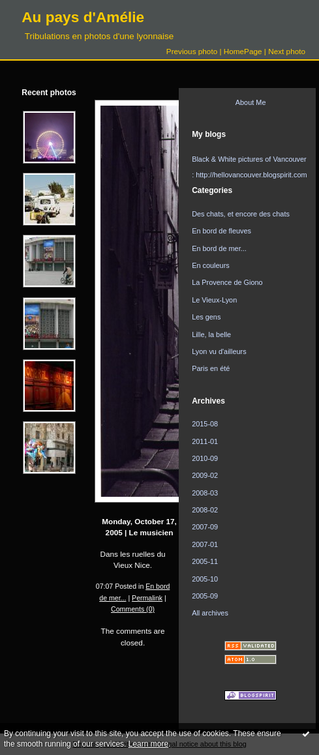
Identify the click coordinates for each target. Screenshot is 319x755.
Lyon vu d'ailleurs (219, 351)
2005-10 (205, 579)
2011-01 (205, 441)
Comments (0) (133, 609)
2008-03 (205, 493)
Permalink (147, 598)
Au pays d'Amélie (83, 16)
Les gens (206, 317)
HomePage (243, 51)
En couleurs (211, 265)
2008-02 (205, 510)
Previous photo (191, 51)
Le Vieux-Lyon (214, 300)
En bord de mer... (219, 248)
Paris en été (211, 368)
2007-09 (205, 527)
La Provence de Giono (227, 282)
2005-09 (205, 596)
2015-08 (205, 424)
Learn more (148, 743)
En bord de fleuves (221, 231)
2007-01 (205, 544)
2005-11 (205, 561)
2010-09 (205, 458)
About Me (250, 102)
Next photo (286, 51)
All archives (210, 613)
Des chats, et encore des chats (241, 214)
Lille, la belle (211, 334)
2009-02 (205, 475)
